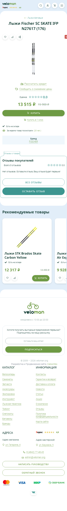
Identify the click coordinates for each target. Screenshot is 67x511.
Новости (40, 389)
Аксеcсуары (8, 389)
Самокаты (7, 379)
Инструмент (8, 398)
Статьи (39, 393)
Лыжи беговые (33, 17)
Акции (39, 398)
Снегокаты (7, 413)
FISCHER (33, 141)
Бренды (6, 423)
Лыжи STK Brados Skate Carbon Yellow (23, 255)
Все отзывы (33, 182)
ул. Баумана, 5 (46, 444)
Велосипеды (8, 374)
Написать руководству (33, 464)
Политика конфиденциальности (47, 415)
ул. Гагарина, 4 (13, 444)
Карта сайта (42, 421)
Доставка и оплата (45, 384)
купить (33, 113)
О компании (42, 403)
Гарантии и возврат (46, 379)
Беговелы (7, 418)
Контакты (41, 374)
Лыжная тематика (11, 403)
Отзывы (40, 408)
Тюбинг (6, 408)
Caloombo (52, 363)
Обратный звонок (33, 472)
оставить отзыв (33, 191)
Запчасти (7, 384)
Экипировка (8, 393)
